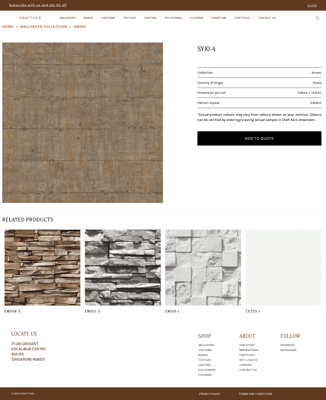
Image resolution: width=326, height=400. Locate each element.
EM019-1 (172, 311)
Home (8, 26)
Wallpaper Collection (43, 26)
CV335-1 (253, 311)
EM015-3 (92, 311)
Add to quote (259, 138)
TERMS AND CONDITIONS (255, 393)
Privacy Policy (210, 393)
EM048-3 (13, 311)
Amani (80, 26)
